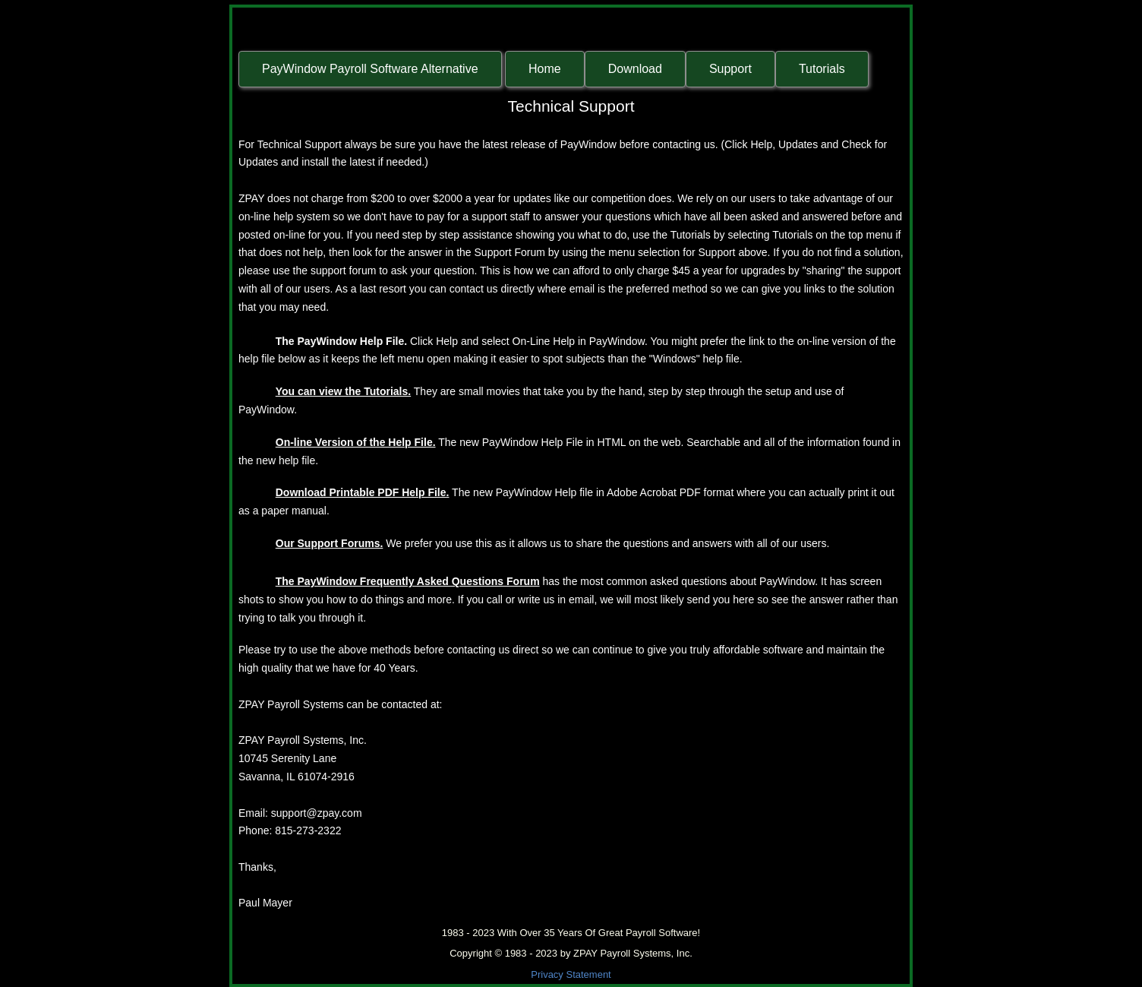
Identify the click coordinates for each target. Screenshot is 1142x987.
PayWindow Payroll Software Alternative (370, 68)
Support (730, 68)
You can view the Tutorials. (343, 391)
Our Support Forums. (329, 543)
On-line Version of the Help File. (356, 442)
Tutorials (822, 68)
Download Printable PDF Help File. (363, 492)
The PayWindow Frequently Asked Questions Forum (408, 581)
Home (544, 68)
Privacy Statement (571, 974)
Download (635, 68)
